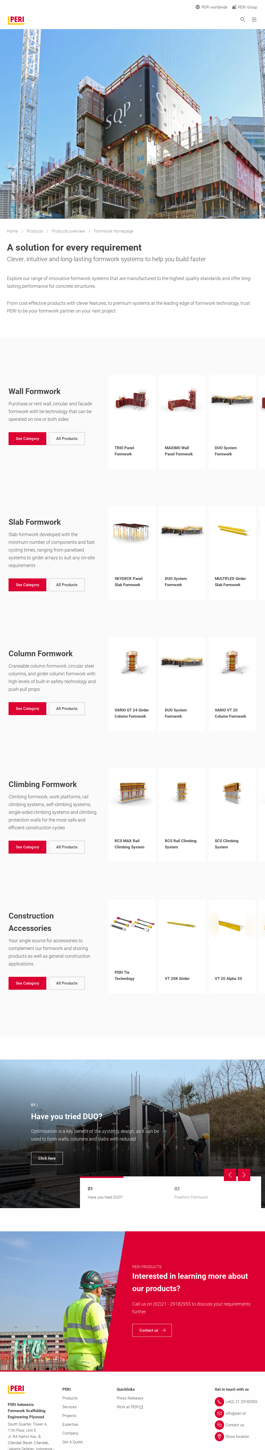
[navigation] (27, 438)
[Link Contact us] (236, 1425)
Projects (69, 1415)
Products (35, 231)
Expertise (70, 1424)
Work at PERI (130, 1407)
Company (70, 1433)
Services (69, 1407)
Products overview (69, 231)
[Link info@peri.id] (236, 1413)
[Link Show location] (236, 1436)
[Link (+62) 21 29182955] (236, 1401)
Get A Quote (72, 1442)
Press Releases (130, 1398)
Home (13, 231)
